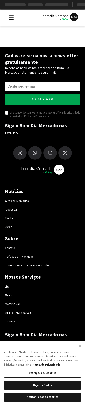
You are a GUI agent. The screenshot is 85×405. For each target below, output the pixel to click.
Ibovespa (11, 210)
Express (10, 321)
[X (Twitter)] (65, 153)
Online (9, 295)
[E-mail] (42, 86)
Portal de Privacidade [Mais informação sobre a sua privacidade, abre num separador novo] (47, 365)
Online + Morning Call (18, 313)
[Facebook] (50, 153)
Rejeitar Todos (42, 385)
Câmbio (9, 218)
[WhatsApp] (35, 153)
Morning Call (12, 304)
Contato (10, 248)
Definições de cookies (42, 373)
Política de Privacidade (19, 257)
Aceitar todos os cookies (42, 397)
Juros (8, 227)
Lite (7, 287)
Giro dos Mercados (17, 201)
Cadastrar (42, 99)
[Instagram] (20, 153)
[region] (42, 373)
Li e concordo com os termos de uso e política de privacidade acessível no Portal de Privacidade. (45, 114)
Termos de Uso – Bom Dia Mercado (27, 266)
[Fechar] (80, 346)
